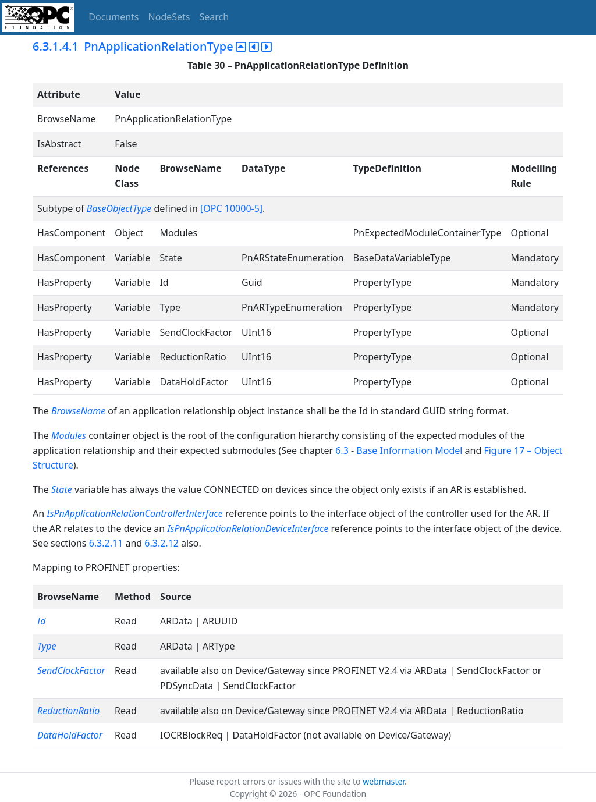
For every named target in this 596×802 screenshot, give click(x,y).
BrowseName (78, 410)
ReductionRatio (68, 710)
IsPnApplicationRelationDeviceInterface (247, 528)
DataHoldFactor (69, 735)
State (61, 489)
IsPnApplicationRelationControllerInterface (135, 513)
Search (214, 16)
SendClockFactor (71, 670)
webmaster (384, 781)
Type (46, 646)
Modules (68, 435)
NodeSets (169, 16)
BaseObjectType (119, 208)
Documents (113, 16)
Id (41, 621)
